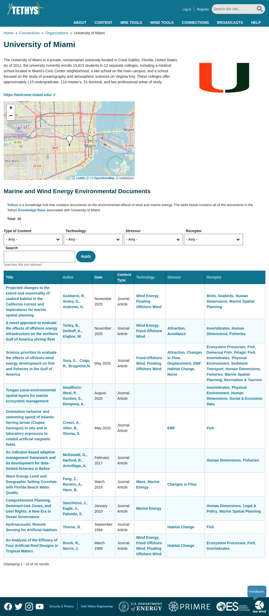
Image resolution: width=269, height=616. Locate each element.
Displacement (179, 363)
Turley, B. (71, 325)
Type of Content (17, 231)
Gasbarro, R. (74, 296)
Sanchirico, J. (75, 503)
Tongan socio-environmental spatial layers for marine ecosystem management (31, 395)
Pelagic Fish (244, 352)
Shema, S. (71, 433)
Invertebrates (218, 328)
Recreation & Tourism (243, 380)
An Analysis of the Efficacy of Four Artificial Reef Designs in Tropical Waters (32, 545)
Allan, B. (70, 428)
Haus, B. (70, 490)
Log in (186, 9)
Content (103, 22)
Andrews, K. (73, 307)
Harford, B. (72, 460)
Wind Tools (162, 22)
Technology (76, 231)
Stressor (133, 231)
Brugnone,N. (79, 366)
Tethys (12, 205)
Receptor (194, 231)
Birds (211, 296)
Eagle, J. (70, 508)
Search (12, 248)
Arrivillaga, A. (74, 466)
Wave (141, 482)
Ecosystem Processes (226, 347)
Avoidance (176, 334)
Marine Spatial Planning (240, 511)
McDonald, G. (74, 455)
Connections (195, 22)
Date (98, 277)
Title (9, 277)
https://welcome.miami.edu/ (28, 95)
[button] (69, 140)
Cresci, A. (71, 422)
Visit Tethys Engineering (97, 606)
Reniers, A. (72, 484)
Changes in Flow (182, 484)
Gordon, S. (72, 398)
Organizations (56, 33)
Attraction (176, 328)
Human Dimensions (243, 369)
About (79, 22)
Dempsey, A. (73, 404)
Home (8, 33)
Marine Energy (148, 508)
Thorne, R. (72, 527)
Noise (172, 374)
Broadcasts (230, 22)
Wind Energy (147, 296)
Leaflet (80, 178)
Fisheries (237, 334)
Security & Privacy (62, 606)
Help (256, 22)
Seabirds (226, 296)
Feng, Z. (70, 479)
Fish (251, 347)
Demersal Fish (219, 352)
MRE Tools (131, 22)
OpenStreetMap (104, 178)
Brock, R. (71, 543)
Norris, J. (71, 548)
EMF (197, 363)
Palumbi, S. (72, 514)
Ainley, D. (71, 301)
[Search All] (238, 9)
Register (203, 9)
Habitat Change (180, 369)
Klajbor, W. (72, 336)
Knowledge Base (32, 210)
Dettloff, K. (72, 331)
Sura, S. (70, 360)
